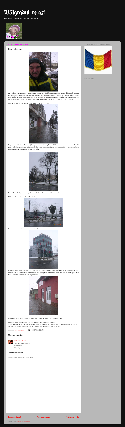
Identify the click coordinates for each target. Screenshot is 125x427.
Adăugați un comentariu (16, 352)
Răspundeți (17, 348)
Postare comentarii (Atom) (23, 421)
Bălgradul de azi (24, 13)
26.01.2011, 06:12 (22, 340)
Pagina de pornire (43, 417)
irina (15, 340)
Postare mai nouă (14, 417)
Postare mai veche (72, 417)
